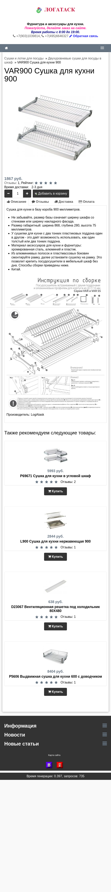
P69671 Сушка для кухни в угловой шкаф (55, 476)
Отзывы (10, 183)
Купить (55, 491)
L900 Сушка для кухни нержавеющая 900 (55, 541)
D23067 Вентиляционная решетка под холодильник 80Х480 (55, 609)
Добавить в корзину (51, 193)
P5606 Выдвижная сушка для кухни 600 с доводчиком (55, 676)
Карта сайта (54, 755)
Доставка (63, 201)
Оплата (86, 201)
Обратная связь (83, 36)
